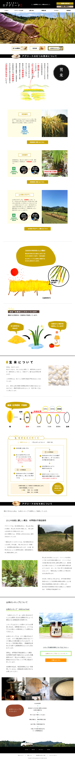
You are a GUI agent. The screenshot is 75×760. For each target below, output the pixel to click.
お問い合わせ (41, 749)
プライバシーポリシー (53, 755)
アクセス (56, 10)
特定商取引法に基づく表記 (40, 755)
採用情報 (48, 749)
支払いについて (20, 755)
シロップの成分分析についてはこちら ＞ (56, 647)
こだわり (6, 10)
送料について (29, 755)
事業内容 (44, 10)
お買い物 (31, 10)
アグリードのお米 (18, 10)
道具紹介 (69, 10)
